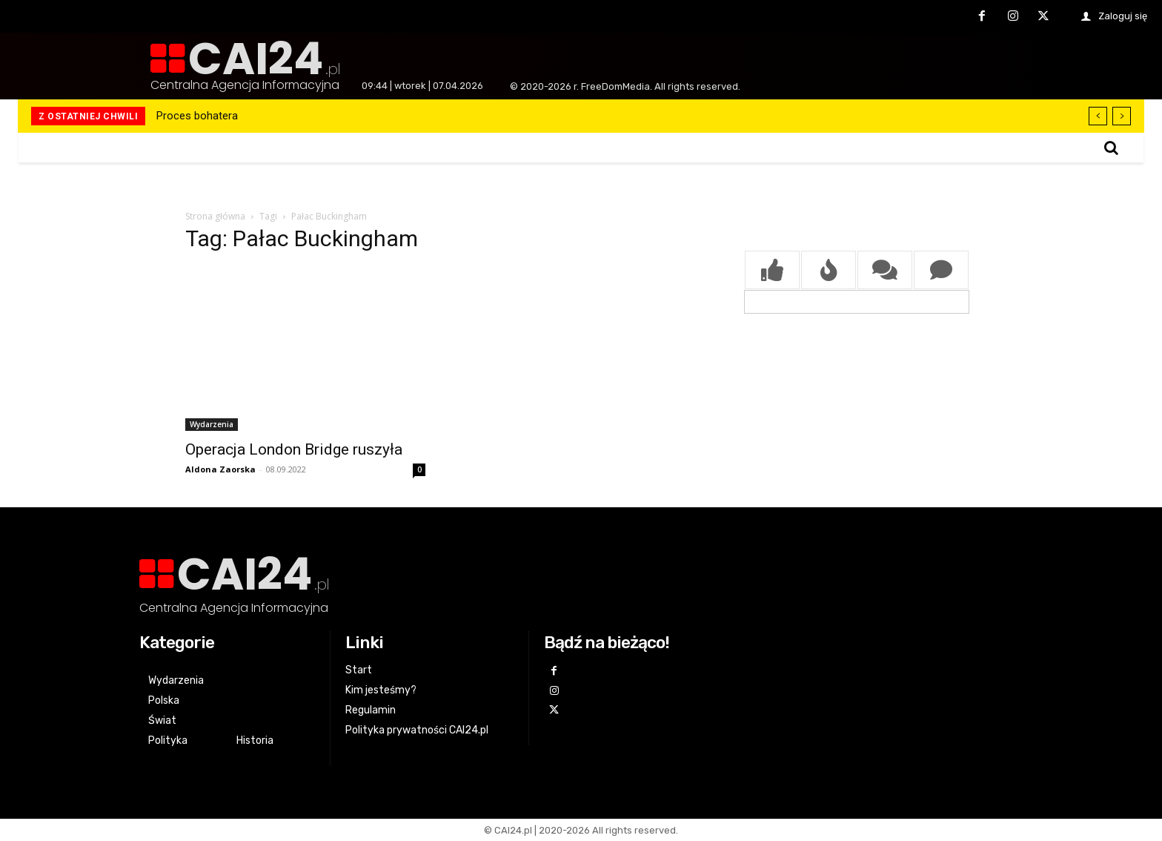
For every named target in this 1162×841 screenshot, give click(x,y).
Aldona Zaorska (220, 469)
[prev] (1098, 116)
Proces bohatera (197, 115)
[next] (1121, 116)
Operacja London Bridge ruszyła (293, 449)
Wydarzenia (211, 424)
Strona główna (215, 216)
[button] (1111, 147)
